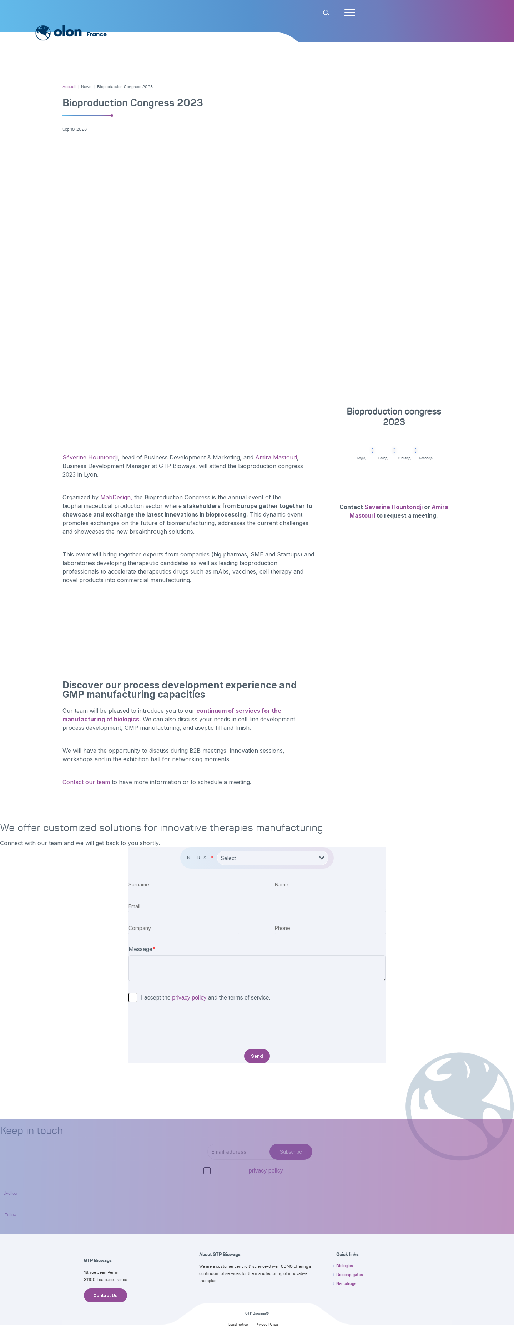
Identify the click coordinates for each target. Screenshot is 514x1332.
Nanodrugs (346, 1283)
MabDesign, (115, 497)
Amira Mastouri (276, 457)
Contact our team (86, 782)
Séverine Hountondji (90, 457)
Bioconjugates (349, 1274)
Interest (199, 857)
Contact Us (105, 1295)
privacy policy (189, 998)
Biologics (344, 1265)
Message (142, 948)
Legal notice (238, 1324)
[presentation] (182, 1027)
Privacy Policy (267, 1324)
